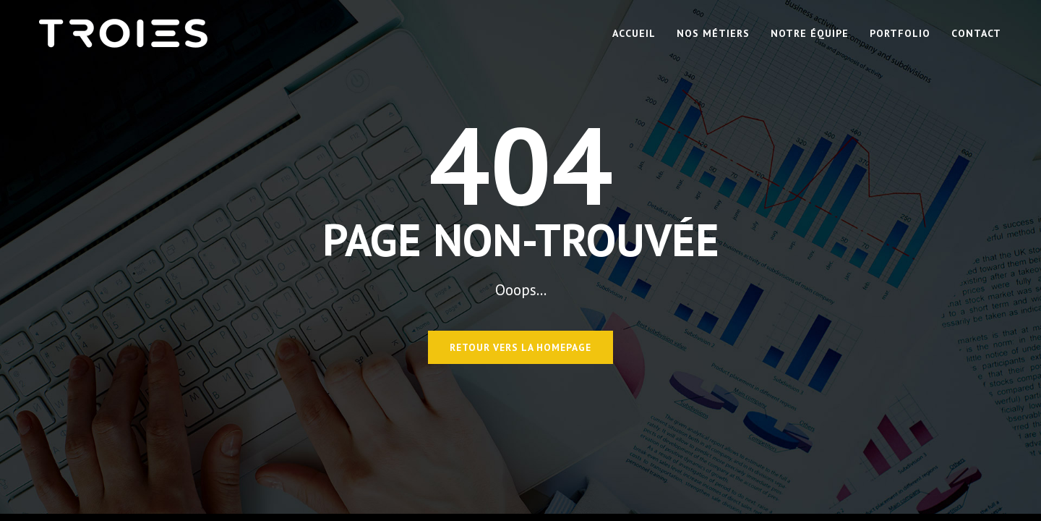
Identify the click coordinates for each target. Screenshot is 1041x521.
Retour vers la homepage (520, 347)
